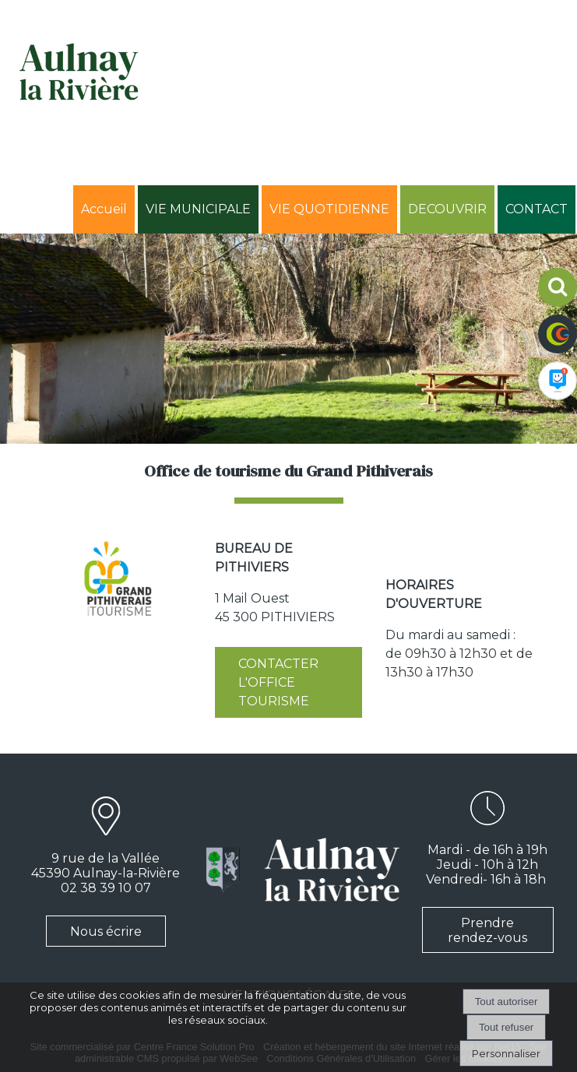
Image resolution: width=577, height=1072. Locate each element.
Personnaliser (506, 1053)
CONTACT (536, 209)
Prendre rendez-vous (487, 930)
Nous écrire (106, 931)
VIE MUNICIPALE (198, 209)
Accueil (104, 209)
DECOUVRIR (447, 209)
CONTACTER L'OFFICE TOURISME (278, 682)
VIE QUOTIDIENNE (329, 209)
